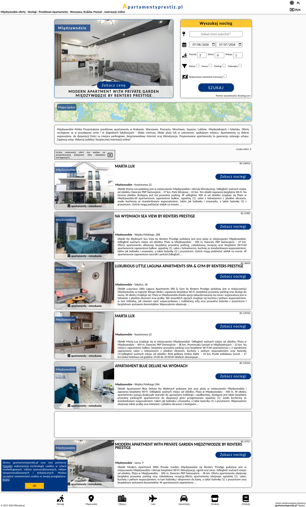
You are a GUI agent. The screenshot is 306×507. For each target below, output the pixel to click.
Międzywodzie (65, 170)
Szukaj (216, 87)
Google (8, 466)
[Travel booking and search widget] (153, 424)
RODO (6, 479)
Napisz (301, 505)
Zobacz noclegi (233, 176)
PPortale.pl (19, 505)
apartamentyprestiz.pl (153, 7)
